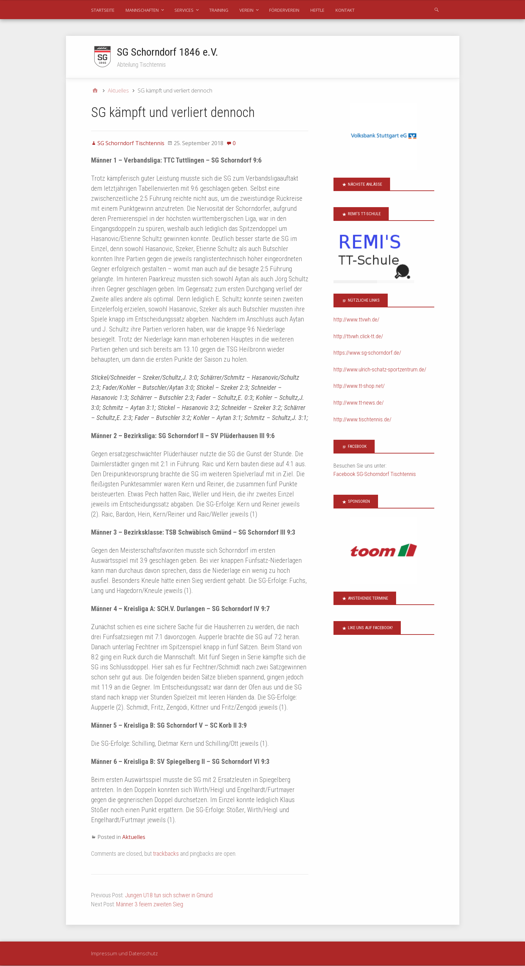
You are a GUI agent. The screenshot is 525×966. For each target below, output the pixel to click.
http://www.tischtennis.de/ (362, 419)
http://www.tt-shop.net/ (359, 386)
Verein (246, 10)
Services (184, 10)
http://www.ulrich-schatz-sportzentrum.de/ (379, 369)
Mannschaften (142, 10)
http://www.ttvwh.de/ (356, 319)
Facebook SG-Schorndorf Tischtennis (374, 474)
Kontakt (345, 10)
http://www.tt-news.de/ (358, 403)
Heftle (317, 10)
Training (218, 10)
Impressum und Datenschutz (124, 953)
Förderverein (284, 10)
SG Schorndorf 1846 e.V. (168, 52)
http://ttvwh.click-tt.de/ (358, 336)
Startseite (103, 10)
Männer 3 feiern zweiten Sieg (149, 904)
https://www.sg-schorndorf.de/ (367, 353)
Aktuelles (133, 837)
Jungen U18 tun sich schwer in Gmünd (169, 895)
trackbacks (166, 853)
